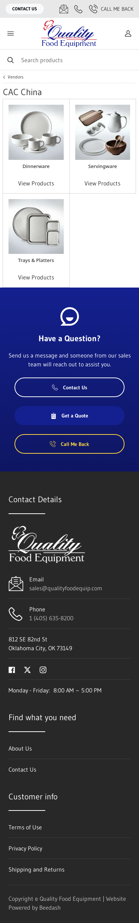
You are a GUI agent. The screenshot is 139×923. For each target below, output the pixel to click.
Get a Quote (69, 415)
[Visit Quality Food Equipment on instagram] (43, 669)
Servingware (102, 166)
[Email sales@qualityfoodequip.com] (63, 8)
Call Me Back (111, 8)
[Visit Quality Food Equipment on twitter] (27, 669)
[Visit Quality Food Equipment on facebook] (12, 669)
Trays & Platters (36, 260)
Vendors (15, 77)
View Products (36, 183)
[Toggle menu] (10, 33)
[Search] (69, 60)
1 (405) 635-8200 (51, 618)
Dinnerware (36, 166)
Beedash (50, 907)
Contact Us (24, 8)
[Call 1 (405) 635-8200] (78, 8)
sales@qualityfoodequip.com (65, 588)
